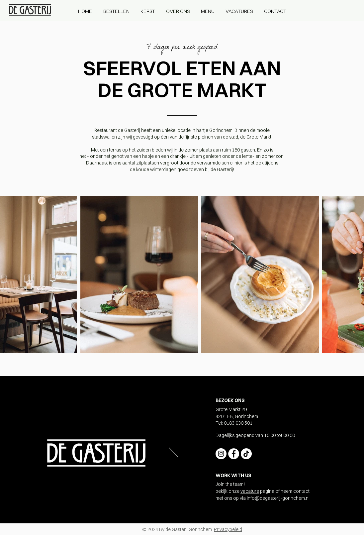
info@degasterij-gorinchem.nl (278, 498)
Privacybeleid (228, 529)
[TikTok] (246, 453)
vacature (249, 491)
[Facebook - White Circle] (233, 453)
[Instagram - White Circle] (221, 453)
